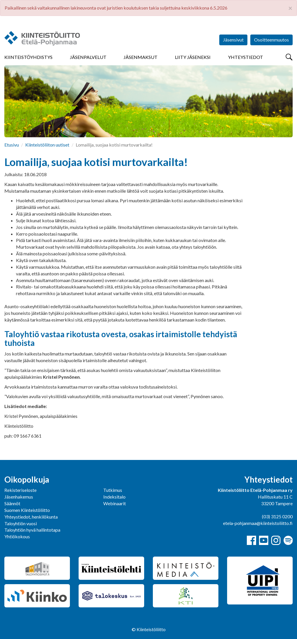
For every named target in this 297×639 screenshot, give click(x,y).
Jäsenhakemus (18, 496)
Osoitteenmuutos (271, 39)
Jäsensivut (233, 39)
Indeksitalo (114, 496)
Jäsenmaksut (140, 57)
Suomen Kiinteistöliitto (27, 510)
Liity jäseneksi (193, 57)
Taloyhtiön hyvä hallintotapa (32, 529)
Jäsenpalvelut (88, 57)
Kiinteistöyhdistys (28, 57)
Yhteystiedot (245, 57)
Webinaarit (114, 503)
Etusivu (11, 144)
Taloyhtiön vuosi (20, 523)
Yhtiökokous (17, 536)
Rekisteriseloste (20, 490)
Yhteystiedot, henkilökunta (31, 516)
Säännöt (12, 503)
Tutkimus (112, 490)
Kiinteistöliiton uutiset (47, 144)
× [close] (290, 8)
